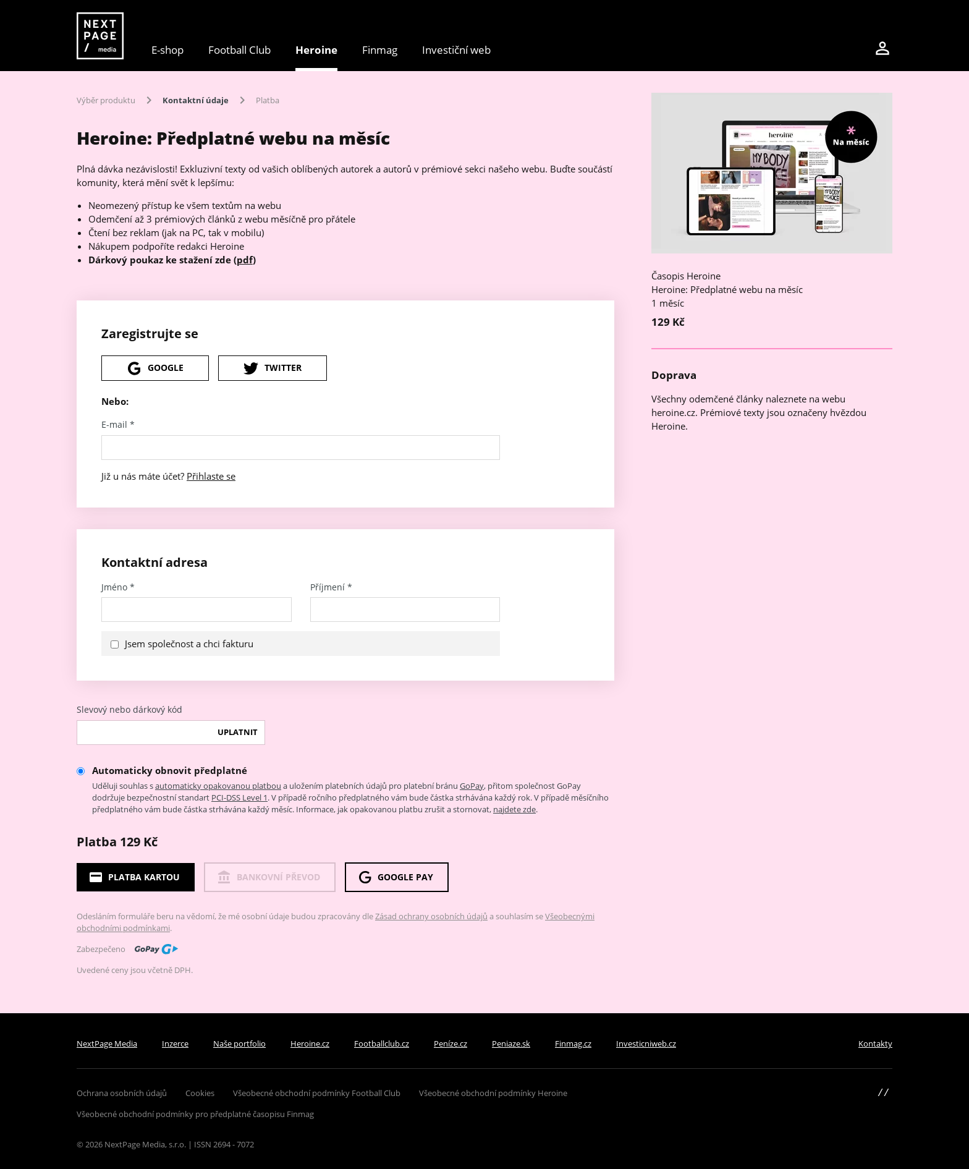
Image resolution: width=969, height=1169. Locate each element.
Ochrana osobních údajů (122, 1093)
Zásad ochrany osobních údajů (431, 916)
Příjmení (331, 587)
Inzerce (175, 1043)
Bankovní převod (268, 877)
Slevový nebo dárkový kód (129, 709)
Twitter (272, 368)
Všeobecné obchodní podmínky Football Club (316, 1093)
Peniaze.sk (511, 1043)
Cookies (199, 1093)
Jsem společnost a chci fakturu (189, 643)
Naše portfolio (239, 1043)
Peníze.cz (450, 1043)
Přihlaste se (211, 476)
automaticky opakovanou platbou (218, 785)
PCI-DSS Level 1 (239, 797)
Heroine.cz (309, 1043)
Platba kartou (134, 877)
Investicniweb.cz (646, 1043)
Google (155, 368)
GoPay (472, 785)
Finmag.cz (573, 1043)
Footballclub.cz (381, 1043)
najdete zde (514, 809)
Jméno (118, 587)
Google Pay (395, 877)
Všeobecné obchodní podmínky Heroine (493, 1093)
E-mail (118, 424)
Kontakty (875, 1043)
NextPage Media (107, 1043)
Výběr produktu (106, 100)
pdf (245, 259)
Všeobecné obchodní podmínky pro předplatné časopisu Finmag (195, 1114)
